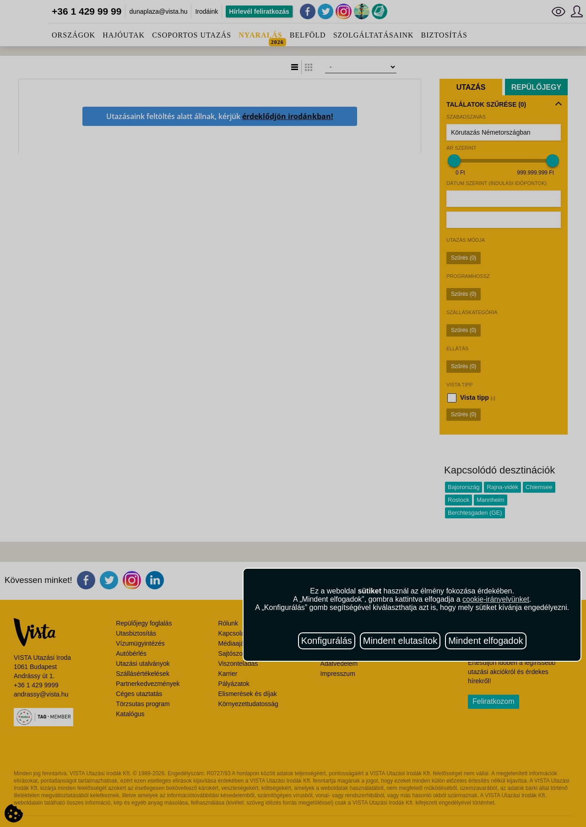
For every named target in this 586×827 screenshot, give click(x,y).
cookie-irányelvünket (495, 599)
